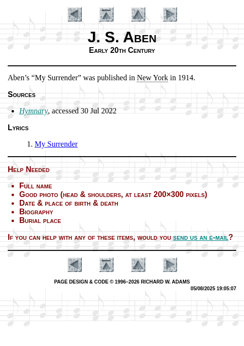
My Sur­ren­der (56, 144)
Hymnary (33, 111)
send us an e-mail (201, 237)
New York (152, 78)
